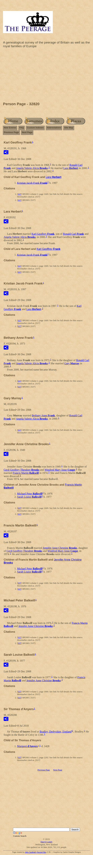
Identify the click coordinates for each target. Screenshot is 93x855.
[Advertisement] (46, 75)
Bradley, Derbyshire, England (55, 731)
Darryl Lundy (46, 842)
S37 (19, 194)
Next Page (27, 132)
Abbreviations (54, 127)
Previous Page (11, 132)
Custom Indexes (35, 127)
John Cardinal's (31, 852)
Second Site (41, 852)
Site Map (68, 127)
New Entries (10, 127)
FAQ (21, 127)
